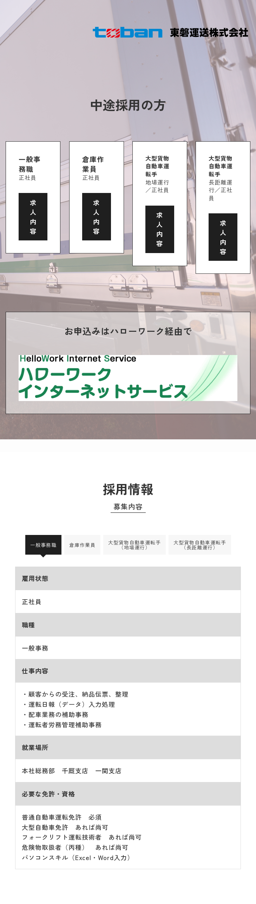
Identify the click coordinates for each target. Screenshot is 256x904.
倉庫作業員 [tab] (82, 544)
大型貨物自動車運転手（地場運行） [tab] (134, 545)
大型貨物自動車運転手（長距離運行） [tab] (199, 545)
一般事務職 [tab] (43, 544)
